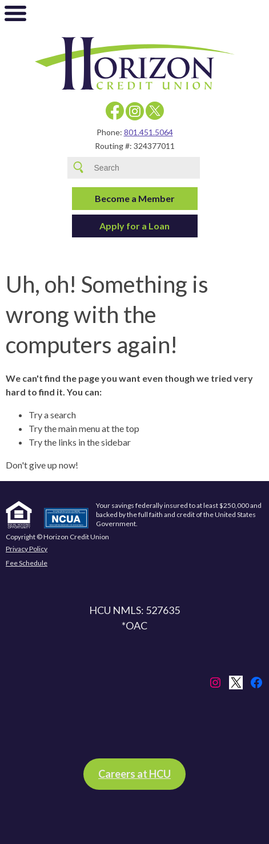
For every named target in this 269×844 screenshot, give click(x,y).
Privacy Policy (26, 549)
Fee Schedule (26, 563)
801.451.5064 (148, 132)
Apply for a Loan (134, 225)
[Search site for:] (144, 168)
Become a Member (135, 198)
